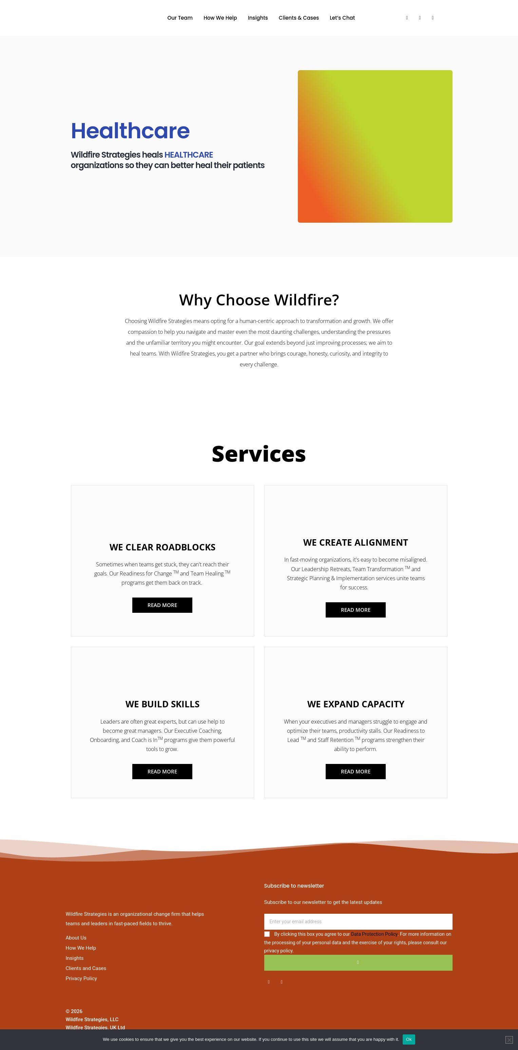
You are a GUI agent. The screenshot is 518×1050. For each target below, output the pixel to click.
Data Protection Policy (374, 934)
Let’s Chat (342, 18)
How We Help (220, 18)
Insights (258, 18)
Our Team (180, 18)
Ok (409, 1039)
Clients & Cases (299, 18)
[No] (509, 1040)
